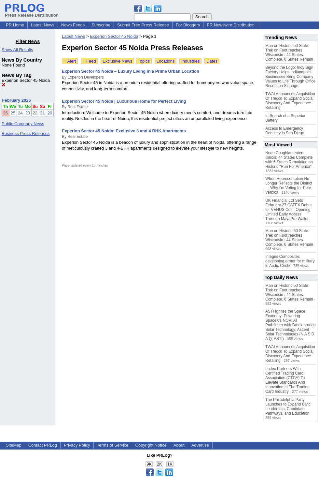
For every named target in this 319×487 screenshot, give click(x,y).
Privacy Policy (77, 445)
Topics (144, 61)
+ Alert (70, 61)
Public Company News (23, 123)
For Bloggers (188, 24)
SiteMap (13, 445)
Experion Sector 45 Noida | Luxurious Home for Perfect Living (124, 101)
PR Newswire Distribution (231, 24)
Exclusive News (117, 61)
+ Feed (89, 61)
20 (50, 113)
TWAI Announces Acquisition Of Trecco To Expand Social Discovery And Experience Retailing (290, 101)
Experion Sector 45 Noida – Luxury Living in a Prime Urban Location (130, 71)
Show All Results (17, 49)
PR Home (15, 24)
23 (27, 113)
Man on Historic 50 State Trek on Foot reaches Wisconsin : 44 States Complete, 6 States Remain (289, 52)
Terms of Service (113, 445)
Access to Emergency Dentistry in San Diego (284, 130)
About (179, 445)
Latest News (42, 24)
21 (42, 113)
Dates (211, 61)
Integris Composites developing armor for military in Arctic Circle (289, 261)
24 (20, 113)
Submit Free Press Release (143, 24)
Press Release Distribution (32, 13)
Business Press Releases (25, 133)
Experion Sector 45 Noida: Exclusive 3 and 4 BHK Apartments (124, 130)
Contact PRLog (42, 445)
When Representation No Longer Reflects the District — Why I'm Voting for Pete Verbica (288, 185)
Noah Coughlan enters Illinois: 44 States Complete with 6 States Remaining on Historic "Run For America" (289, 160)
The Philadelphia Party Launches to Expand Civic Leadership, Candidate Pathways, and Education (288, 406)
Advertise (200, 445)
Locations (166, 61)
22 (35, 113)
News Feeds (73, 24)
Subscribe (100, 24)
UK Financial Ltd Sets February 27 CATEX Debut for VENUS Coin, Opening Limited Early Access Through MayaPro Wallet (288, 209)
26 (5, 113)
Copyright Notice (151, 445)
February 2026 (16, 100)
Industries (190, 61)
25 (12, 113)
